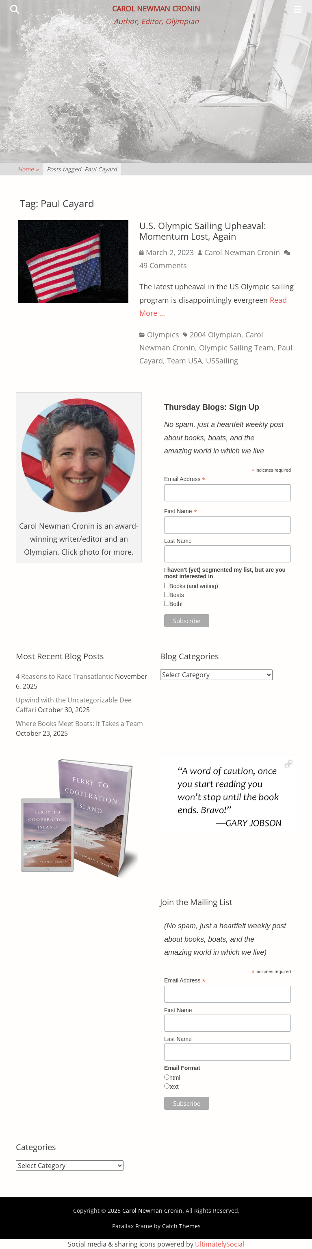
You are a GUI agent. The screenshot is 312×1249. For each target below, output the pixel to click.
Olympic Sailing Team (236, 347)
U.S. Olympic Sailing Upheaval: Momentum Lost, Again (202, 230)
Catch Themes (181, 1226)
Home (28, 169)
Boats (176, 595)
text (174, 1086)
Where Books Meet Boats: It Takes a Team (79, 723)
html (174, 1077)
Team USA (184, 360)
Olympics (163, 334)
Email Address (185, 479)
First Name (180, 511)
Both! (176, 604)
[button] (288, 763)
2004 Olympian (215, 334)
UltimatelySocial (219, 1244)
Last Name (178, 541)
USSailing (222, 360)
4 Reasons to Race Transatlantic (64, 676)
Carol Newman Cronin (156, 8)
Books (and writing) (193, 586)
